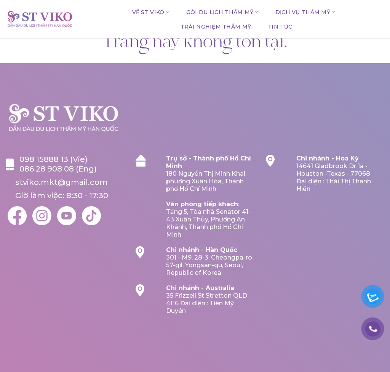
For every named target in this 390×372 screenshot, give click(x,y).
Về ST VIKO (150, 12)
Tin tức (280, 26)
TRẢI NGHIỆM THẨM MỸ (216, 26)
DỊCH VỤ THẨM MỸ (305, 12)
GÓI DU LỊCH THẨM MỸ (222, 12)
